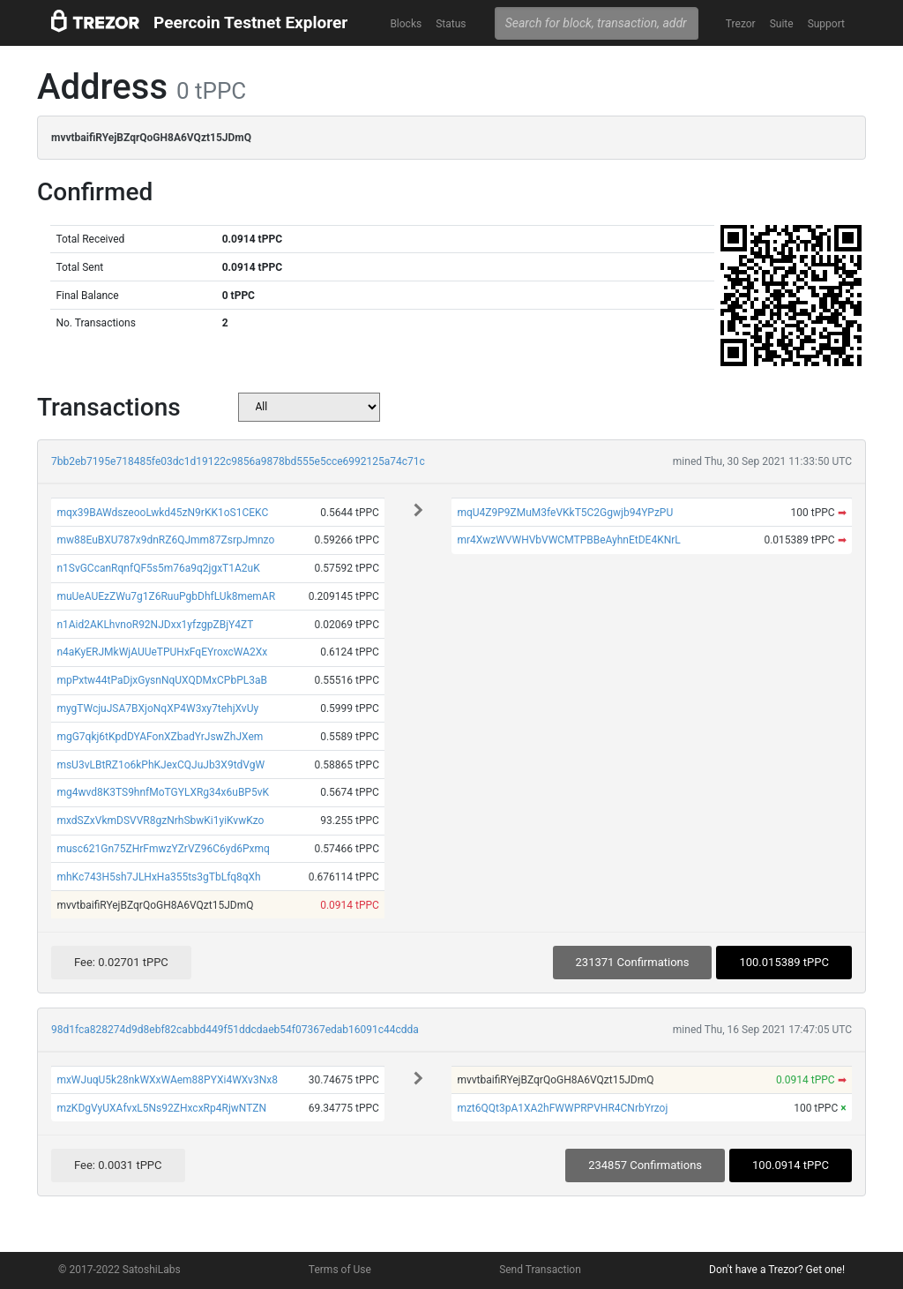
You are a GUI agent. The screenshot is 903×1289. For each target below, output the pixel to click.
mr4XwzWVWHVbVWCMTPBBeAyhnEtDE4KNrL (568, 540)
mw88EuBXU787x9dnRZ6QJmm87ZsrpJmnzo (165, 540)
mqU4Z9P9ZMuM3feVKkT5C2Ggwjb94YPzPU (565, 512)
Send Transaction (540, 1269)
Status (451, 24)
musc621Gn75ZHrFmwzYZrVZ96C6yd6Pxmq (162, 849)
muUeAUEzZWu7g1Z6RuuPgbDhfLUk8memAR (165, 596)
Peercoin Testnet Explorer (250, 22)
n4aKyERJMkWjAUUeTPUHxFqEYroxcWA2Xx (161, 652)
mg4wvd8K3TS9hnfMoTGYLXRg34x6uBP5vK (162, 792)
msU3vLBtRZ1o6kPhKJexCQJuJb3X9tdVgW (160, 765)
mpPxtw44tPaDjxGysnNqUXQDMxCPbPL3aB (161, 680)
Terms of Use (340, 1269)
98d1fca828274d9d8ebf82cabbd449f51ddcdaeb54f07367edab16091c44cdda (235, 1029)
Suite (782, 24)
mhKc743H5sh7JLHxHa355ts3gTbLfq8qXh (158, 877)
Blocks (406, 24)
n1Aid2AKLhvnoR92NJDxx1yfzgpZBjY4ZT (154, 624)
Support (826, 24)
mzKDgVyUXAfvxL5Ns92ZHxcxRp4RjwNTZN (161, 1108)
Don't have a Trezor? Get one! (777, 1269)
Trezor (741, 24)
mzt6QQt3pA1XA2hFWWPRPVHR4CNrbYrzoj (562, 1108)
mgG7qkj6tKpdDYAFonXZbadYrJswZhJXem (159, 737)
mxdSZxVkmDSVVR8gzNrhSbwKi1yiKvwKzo (160, 820)
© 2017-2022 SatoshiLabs (119, 1269)
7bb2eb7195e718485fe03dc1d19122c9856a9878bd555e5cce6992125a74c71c (238, 461)
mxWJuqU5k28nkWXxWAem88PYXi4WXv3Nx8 (167, 1080)
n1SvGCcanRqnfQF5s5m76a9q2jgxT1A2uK (157, 568)
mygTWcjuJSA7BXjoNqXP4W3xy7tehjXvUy (157, 708)
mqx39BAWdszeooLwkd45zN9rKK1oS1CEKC (162, 512)
